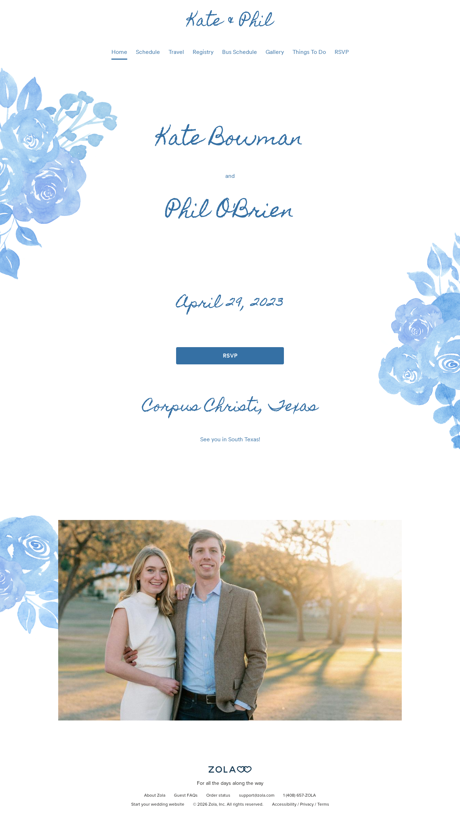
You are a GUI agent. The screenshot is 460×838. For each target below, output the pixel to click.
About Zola (154, 795)
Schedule (148, 52)
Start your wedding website (157, 804)
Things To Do (309, 52)
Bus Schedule (239, 52)
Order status (218, 795)
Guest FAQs (186, 795)
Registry (203, 52)
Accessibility (284, 804)
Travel (176, 52)
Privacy (307, 804)
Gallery (275, 52)
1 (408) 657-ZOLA (299, 795)
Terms (323, 804)
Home (119, 52)
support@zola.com (257, 795)
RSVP (342, 52)
